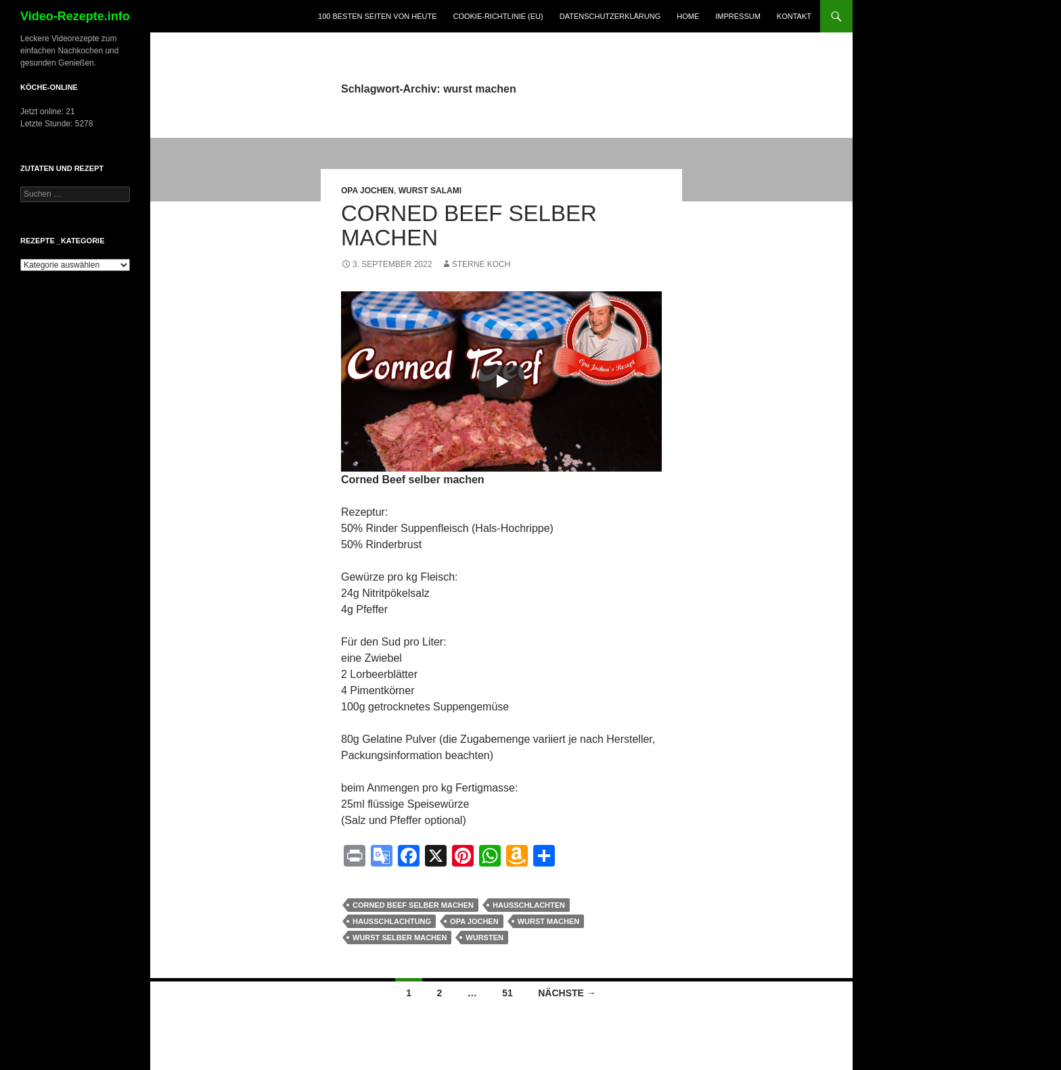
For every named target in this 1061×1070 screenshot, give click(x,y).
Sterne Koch (481, 264)
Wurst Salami (430, 190)
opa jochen (474, 921)
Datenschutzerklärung (610, 16)
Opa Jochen (367, 190)
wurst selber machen (400, 937)
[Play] (501, 381)
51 (507, 993)
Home (688, 16)
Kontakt (794, 16)
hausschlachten (529, 905)
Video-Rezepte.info (75, 16)
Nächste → (567, 993)
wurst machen (549, 921)
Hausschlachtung (392, 921)
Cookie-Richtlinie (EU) (498, 16)
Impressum (738, 16)
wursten (484, 937)
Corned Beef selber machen (469, 225)
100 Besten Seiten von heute (377, 16)
